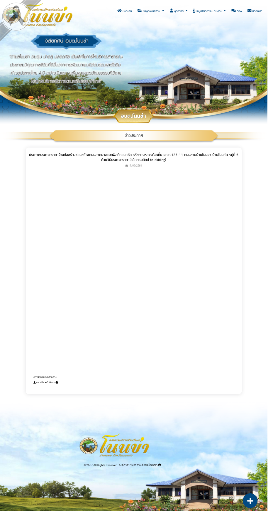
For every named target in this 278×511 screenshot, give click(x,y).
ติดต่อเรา (255, 11)
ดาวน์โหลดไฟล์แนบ (45, 382)
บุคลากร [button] (177, 11)
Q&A (236, 11)
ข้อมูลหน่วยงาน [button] (149, 11)
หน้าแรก (124, 11)
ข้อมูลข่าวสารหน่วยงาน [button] (208, 11)
